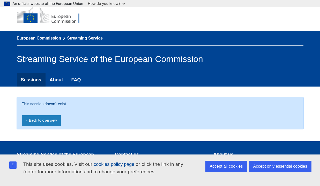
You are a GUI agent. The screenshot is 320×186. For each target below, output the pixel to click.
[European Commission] (52, 15)
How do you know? (107, 3)
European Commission (39, 38)
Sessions (31, 79)
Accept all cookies (226, 166)
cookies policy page (114, 164)
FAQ (76, 79)
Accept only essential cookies (280, 166)
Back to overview (41, 120)
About (56, 79)
